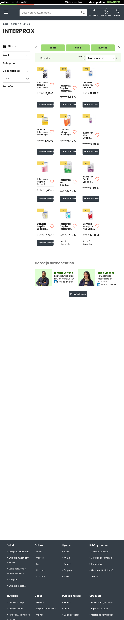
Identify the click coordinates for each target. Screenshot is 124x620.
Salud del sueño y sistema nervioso (16, 571)
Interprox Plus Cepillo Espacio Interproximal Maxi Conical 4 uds (89, 135)
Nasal (66, 577)
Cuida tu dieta (16, 609)
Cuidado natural (71, 596)
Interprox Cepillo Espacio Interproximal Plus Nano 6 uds (43, 182)
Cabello (40, 558)
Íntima (67, 558)
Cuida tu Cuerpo (17, 603)
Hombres (40, 570)
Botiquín (13, 580)
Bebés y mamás (98, 545)
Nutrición (12, 596)
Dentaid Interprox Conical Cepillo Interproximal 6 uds (89, 85)
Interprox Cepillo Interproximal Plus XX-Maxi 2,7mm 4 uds (43, 85)
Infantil (94, 577)
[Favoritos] (106, 13)
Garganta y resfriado (19, 552)
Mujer (66, 609)
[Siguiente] (119, 48)
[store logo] (14, 13)
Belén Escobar (105, 273)
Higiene (66, 545)
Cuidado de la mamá (101, 558)
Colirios (39, 615)
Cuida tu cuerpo (72, 615)
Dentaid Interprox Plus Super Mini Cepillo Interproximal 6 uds (89, 226)
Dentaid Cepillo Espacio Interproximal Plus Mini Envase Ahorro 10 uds (43, 226)
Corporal (40, 577)
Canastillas (96, 564)
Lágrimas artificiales (46, 609)
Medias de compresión (102, 615)
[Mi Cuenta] (93, 13)
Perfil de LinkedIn (65, 282)
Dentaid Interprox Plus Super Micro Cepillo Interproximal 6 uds (66, 132)
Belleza (39, 545)
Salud (10, 545)
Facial (39, 552)
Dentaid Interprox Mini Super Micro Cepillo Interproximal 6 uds (43, 132)
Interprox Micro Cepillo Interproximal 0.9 (66, 182)
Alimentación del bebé (102, 570)
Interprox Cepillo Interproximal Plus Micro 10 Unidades (66, 226)
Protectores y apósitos (102, 603)
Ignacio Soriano (63, 273)
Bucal (66, 552)
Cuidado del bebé (99, 552)
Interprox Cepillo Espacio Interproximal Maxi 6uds (89, 179)
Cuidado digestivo (18, 586)
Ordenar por (81, 58)
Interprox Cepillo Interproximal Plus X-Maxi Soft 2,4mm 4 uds (66, 88)
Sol (37, 564)
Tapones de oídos (99, 609)
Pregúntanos (78, 294)
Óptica (38, 596)
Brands (13, 24)
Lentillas (40, 603)
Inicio (5, 24)
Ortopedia (95, 596)
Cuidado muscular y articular (18, 560)
